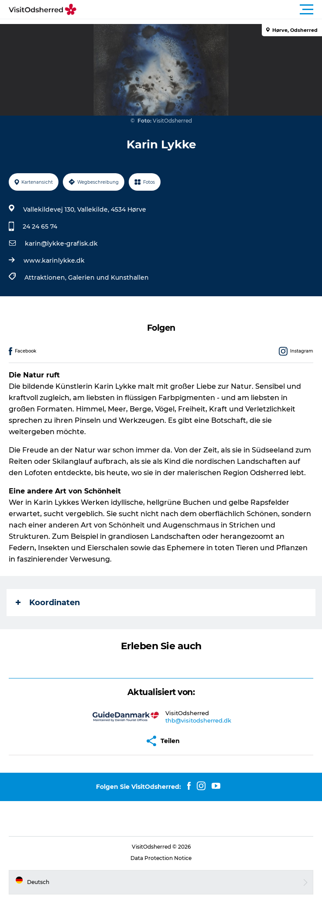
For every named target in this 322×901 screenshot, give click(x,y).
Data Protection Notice (161, 858)
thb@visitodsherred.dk (198, 720)
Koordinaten (48, 602)
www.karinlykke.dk (54, 260)
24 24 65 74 (40, 226)
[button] (200, 9)
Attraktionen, (46, 277)
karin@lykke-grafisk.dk (61, 243)
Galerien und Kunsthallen (108, 277)
